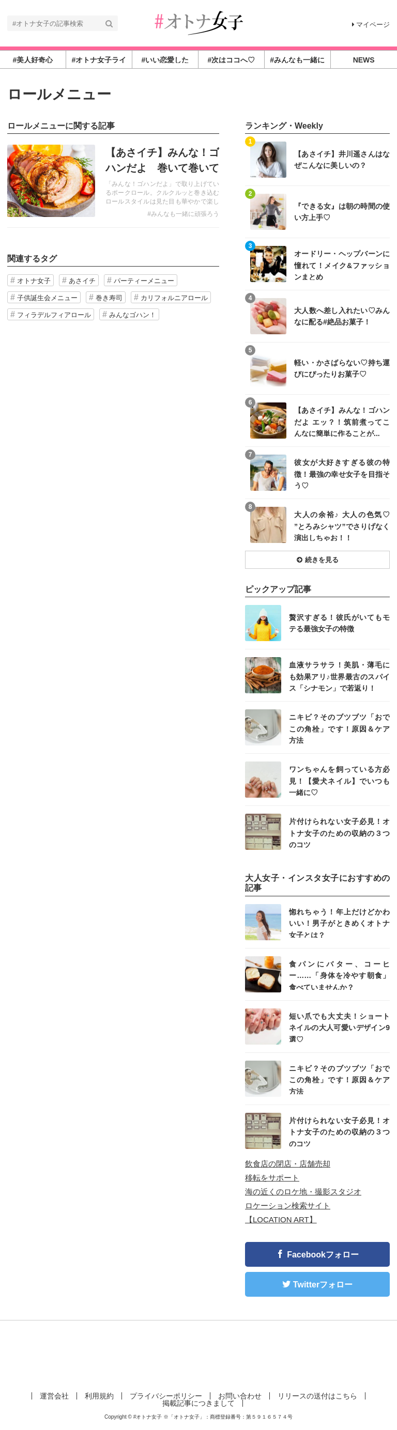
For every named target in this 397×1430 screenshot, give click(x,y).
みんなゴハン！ (132, 315)
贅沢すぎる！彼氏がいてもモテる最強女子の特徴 (339, 623)
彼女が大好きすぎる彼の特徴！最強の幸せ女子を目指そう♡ (342, 473)
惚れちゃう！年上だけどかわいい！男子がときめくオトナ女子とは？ (339, 923)
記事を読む (113, 180)
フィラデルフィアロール (54, 315)
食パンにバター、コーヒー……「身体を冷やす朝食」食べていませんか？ (339, 975)
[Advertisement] (198, 1354)
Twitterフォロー (323, 1284)
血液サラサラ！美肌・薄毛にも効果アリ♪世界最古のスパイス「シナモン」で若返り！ (339, 676)
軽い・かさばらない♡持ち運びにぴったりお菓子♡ (342, 368)
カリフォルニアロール (174, 298)
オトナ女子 (34, 281)
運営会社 (54, 1396)
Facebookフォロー (323, 1254)
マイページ (371, 24)
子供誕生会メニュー (47, 298)
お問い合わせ (240, 1396)
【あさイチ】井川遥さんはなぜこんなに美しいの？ (342, 159)
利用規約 (99, 1396)
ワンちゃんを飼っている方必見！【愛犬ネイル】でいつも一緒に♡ (339, 780)
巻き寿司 (109, 298)
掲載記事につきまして (198, 1403)
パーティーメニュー (144, 281)
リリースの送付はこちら (317, 1396)
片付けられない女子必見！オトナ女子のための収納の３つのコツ (339, 832)
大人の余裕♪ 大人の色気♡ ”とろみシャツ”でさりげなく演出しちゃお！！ (342, 525)
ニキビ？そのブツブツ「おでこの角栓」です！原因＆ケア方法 (339, 728)
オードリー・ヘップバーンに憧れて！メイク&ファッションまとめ (342, 265)
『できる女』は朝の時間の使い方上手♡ (342, 212)
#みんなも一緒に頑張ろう (183, 213)
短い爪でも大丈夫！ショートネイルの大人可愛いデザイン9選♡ (339, 1027)
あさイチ (82, 281)
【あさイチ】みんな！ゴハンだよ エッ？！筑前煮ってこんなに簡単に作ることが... (342, 421)
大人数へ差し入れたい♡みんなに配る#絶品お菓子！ (342, 316)
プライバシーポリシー (166, 1396)
